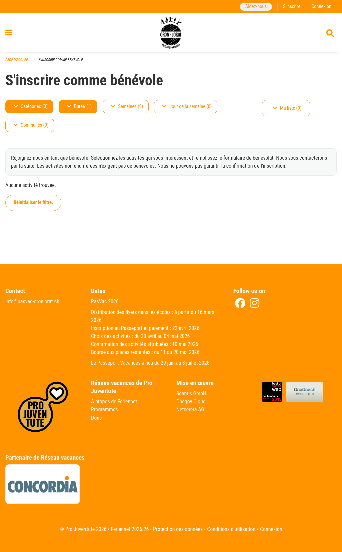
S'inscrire (291, 6)
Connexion (321, 6)
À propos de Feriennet (114, 401)
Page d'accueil (17, 60)
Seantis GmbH (191, 393)
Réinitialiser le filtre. (33, 202)
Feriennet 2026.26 (130, 529)
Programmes (104, 409)
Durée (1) (79, 106)
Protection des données (178, 529)
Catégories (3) (31, 106)
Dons (96, 418)
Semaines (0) (127, 106)
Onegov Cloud (191, 401)
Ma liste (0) (287, 108)
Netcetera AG (190, 409)
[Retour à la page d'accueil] (171, 33)
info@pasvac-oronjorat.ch (32, 301)
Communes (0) (31, 125)
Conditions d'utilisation (231, 529)
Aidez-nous (256, 6)
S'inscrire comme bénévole (61, 60)
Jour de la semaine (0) (187, 106)
